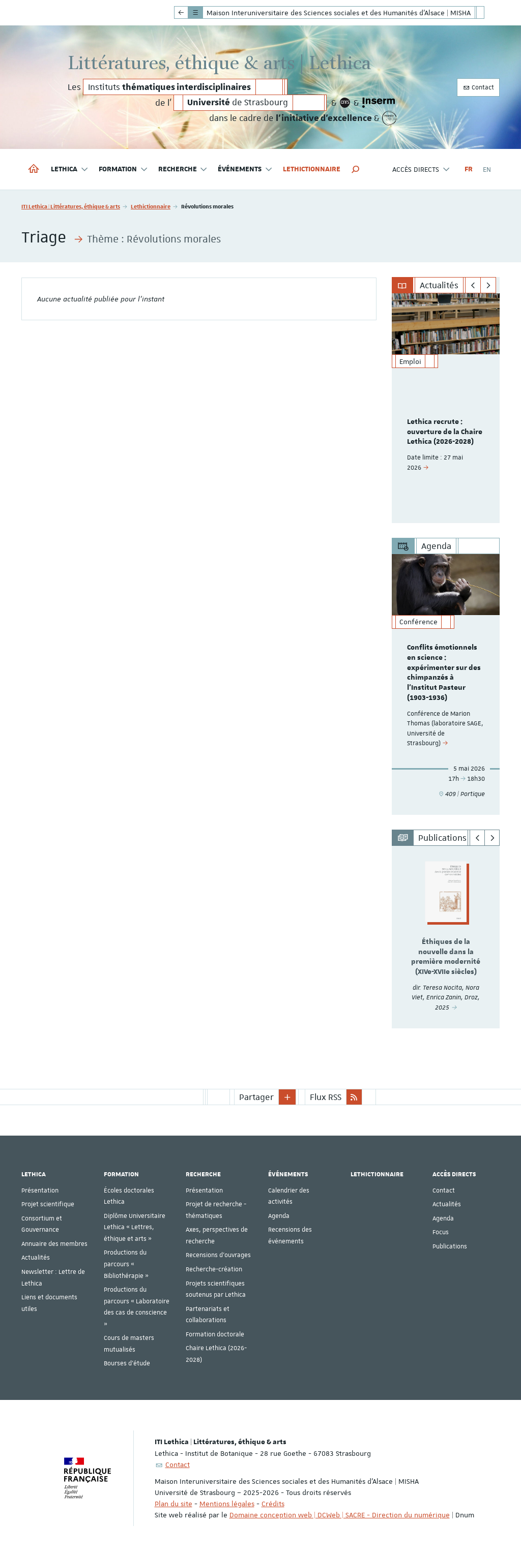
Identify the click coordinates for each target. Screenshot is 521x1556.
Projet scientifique (47, 1204)
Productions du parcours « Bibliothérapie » (126, 1263)
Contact (478, 87)
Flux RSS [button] (325, 1096)
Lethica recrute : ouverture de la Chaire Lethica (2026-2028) (444, 432)
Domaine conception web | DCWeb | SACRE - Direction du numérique (339, 1514)
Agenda (279, 1215)
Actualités (35, 1258)
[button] (355, 169)
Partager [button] (256, 1096)
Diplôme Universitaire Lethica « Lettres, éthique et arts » (134, 1226)
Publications (449, 1246)
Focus (440, 1232)
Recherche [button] (183, 169)
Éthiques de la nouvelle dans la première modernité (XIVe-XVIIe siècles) (445, 957)
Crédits (273, 1503)
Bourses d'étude (127, 1363)
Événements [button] (245, 169)
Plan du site (173, 1503)
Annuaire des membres (54, 1243)
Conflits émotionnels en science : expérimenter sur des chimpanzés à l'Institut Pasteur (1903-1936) (444, 673)
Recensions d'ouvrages (218, 1255)
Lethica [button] (70, 169)
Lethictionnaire (311, 169)
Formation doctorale (215, 1334)
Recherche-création (214, 1269)
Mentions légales (226, 1503)
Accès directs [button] (421, 169)
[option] (446, 408)
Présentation (40, 1190)
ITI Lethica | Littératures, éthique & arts (70, 206)
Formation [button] (123, 169)
